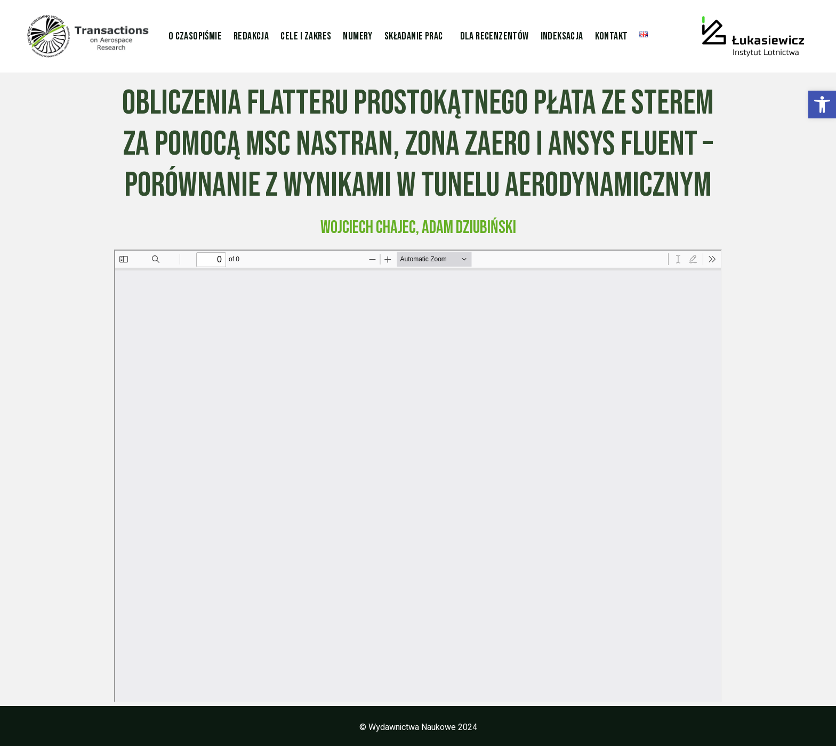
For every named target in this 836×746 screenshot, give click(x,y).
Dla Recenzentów (494, 36)
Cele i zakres (305, 36)
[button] (822, 104)
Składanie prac (413, 36)
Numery (357, 36)
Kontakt (611, 36)
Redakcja (251, 36)
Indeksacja (562, 36)
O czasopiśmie (195, 36)
